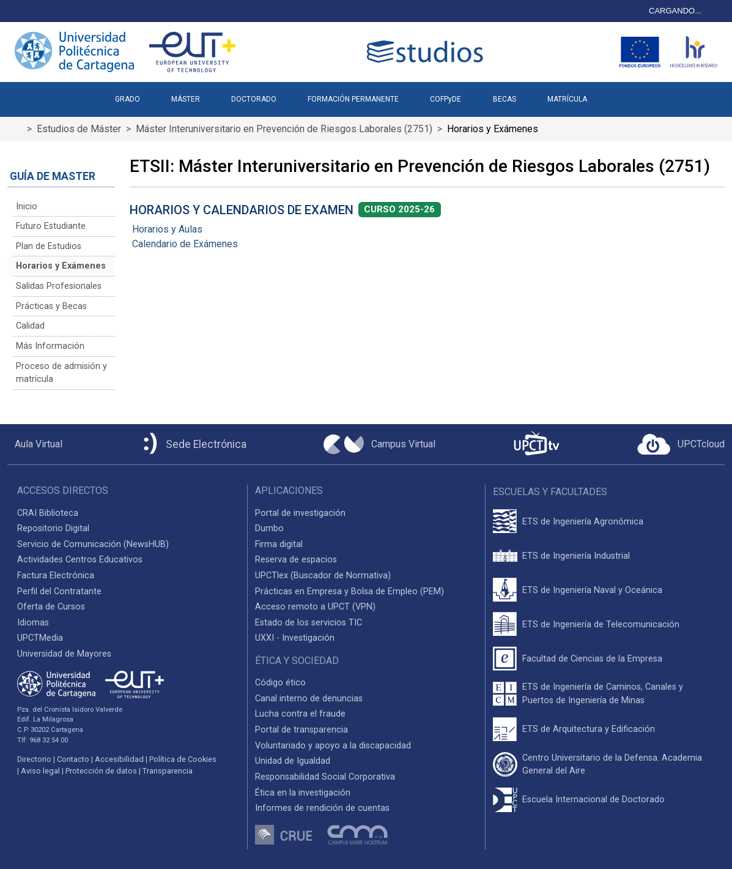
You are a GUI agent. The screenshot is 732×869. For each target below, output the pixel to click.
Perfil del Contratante (59, 591)
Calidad (30, 326)
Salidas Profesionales (59, 286)
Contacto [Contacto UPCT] (73, 759)
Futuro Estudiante (51, 226)
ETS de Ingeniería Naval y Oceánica (592, 590)
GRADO (127, 99)
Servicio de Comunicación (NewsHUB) (93, 544)
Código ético (280, 682)
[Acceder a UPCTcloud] (681, 444)
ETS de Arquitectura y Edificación (588, 729)
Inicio (26, 206)
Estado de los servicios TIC (308, 622)
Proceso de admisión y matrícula (61, 373)
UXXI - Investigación (295, 638)
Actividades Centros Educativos (79, 559)
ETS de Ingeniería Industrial (576, 556)
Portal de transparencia (301, 730)
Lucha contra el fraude (300, 714)
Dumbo (269, 528)
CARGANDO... (675, 10)
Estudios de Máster (79, 129)
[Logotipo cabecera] (427, 51)
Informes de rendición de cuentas (322, 808)
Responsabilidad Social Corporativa (325, 777)
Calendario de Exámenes (185, 244)
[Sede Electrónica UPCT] (192, 444)
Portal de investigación (300, 513)
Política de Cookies (182, 759)
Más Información (50, 346)
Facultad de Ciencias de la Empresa (592, 659)
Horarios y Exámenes (61, 266)
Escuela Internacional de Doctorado (593, 799)
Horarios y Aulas (167, 229)
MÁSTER (185, 99)
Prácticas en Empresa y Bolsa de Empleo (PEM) (349, 591)
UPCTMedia (40, 638)
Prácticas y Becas (51, 306)
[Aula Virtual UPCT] (34, 444)
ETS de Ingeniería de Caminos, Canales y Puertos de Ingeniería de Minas (602, 694)
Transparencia (167, 770)
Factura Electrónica (55, 575)
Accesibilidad (119, 759)
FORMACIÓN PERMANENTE (353, 99)
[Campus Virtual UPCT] (379, 444)
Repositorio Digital (53, 528)
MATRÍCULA (567, 99)
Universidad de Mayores (64, 654)
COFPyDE (445, 99)
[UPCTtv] (536, 444)
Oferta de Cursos (51, 607)
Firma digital (279, 544)
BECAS (504, 99)
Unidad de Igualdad (292, 761)
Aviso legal (40, 770)
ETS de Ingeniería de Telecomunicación (600, 624)
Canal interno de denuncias (309, 698)
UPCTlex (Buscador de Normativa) (323, 575)
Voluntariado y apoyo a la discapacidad (333, 745)
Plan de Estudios (48, 246)
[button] (618, 94)
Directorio (34, 759)
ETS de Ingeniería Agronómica (582, 522)
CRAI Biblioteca (47, 513)
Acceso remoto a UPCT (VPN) (315, 607)
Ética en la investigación (302, 793)
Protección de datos (101, 770)
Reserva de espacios (296, 559)
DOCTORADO (253, 99)
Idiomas (33, 622)
